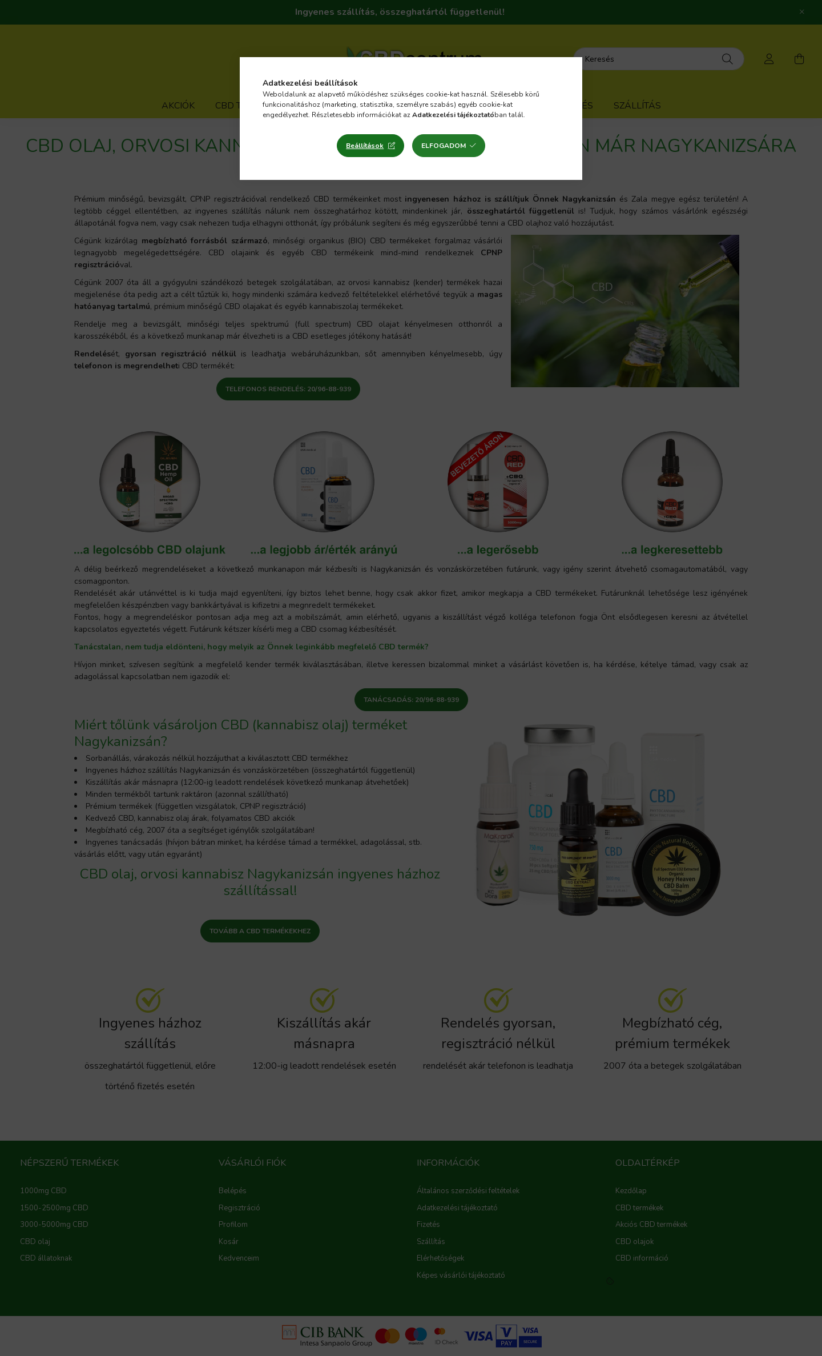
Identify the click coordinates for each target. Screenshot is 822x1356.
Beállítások (365, 145)
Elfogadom (443, 145)
